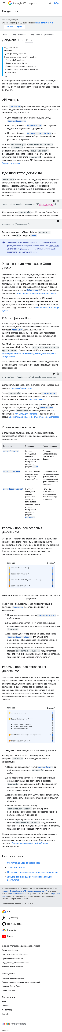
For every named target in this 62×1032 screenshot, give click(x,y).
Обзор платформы (10, 950)
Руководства (48, 35)
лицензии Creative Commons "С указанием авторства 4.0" (24, 891)
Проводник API (8, 990)
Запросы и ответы (11, 163)
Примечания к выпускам (12, 958)
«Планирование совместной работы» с (29, 843)
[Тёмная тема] (54, 201)
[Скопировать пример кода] (58, 201)
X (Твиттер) (7, 1010)
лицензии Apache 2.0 (18, 894)
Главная (5, 35)
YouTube (5, 1014)
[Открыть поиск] (50, 3)
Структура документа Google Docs (23, 863)
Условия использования (12, 967)
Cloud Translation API (44, 23)
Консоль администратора (13, 978)
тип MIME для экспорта (26, 414)
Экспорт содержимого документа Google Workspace (34, 417)
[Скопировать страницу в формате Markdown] (27, 40)
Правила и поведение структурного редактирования (32, 872)
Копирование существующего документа (36, 293)
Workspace (25, 3)
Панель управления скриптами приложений (21, 982)
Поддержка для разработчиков (15, 963)
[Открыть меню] (4, 3)
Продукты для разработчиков (15, 954)
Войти (56, 3)
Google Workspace (19, 35)
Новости (5, 1006)
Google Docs (10, 11)
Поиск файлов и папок (21, 388)
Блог (4, 1002)
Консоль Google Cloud (11, 986)
